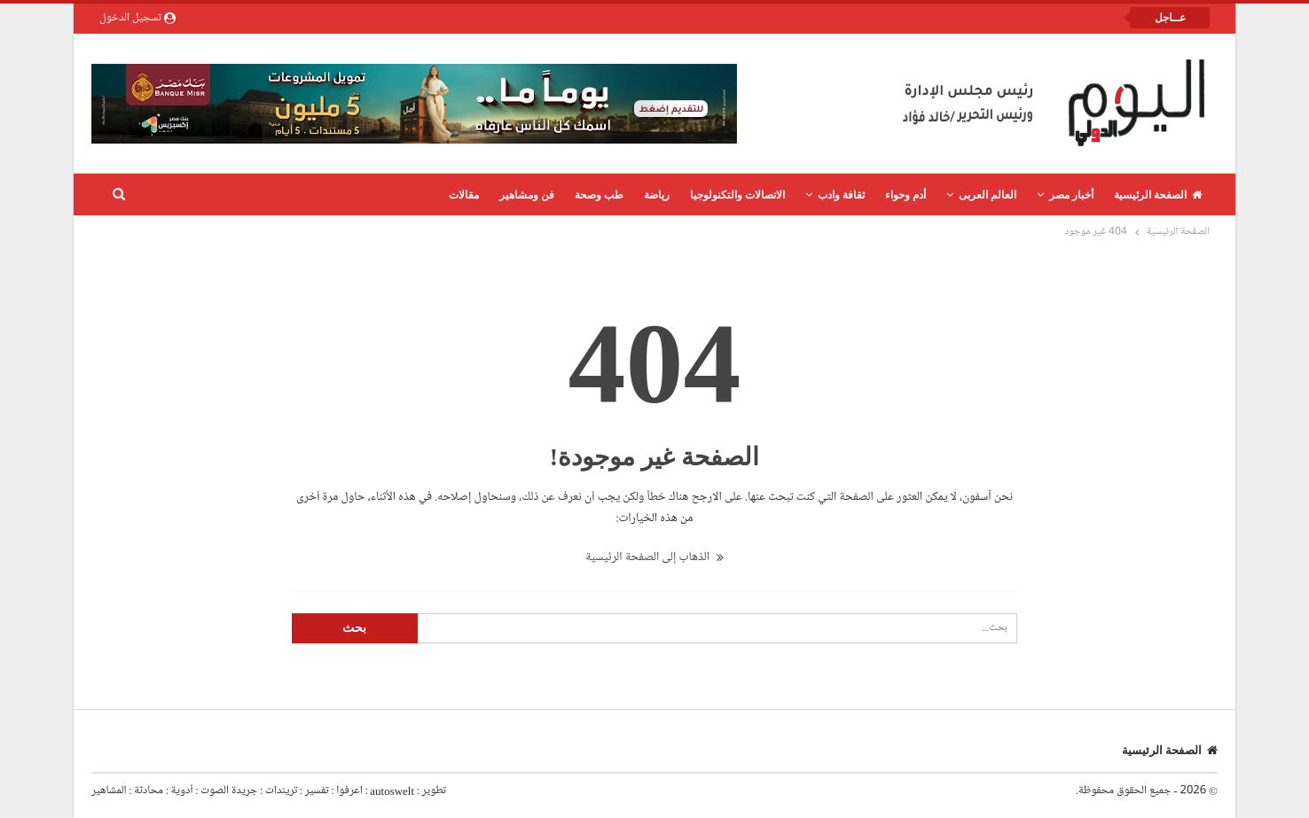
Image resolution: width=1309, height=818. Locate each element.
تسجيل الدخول (137, 18)
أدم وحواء (905, 195)
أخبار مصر (1071, 195)
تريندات (281, 791)
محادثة (147, 791)
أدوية (181, 791)
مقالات (464, 195)
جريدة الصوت (228, 791)
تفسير (317, 791)
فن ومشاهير (526, 195)
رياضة (657, 195)
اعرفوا (347, 791)
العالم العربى (987, 195)
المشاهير (109, 791)
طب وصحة (599, 195)
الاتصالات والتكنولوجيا (737, 195)
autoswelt (392, 791)
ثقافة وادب (841, 195)
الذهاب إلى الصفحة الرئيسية (654, 557)
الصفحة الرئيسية (1158, 195)
